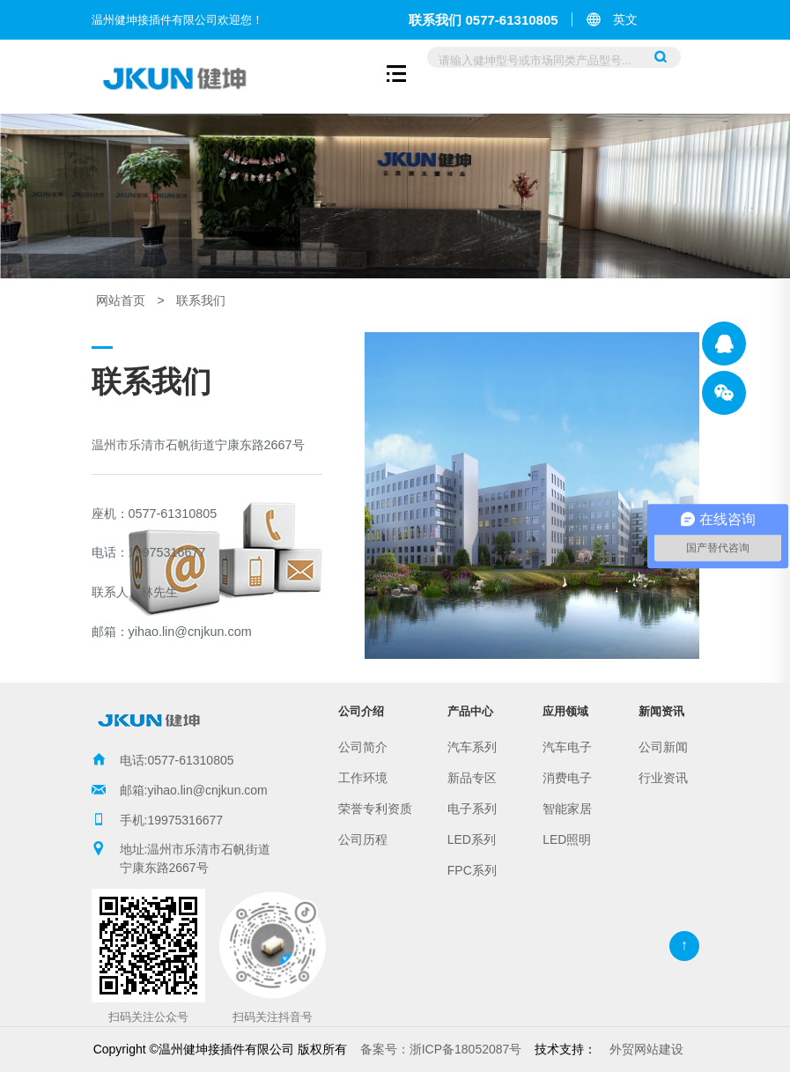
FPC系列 (472, 870)
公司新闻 (663, 747)
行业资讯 (663, 778)
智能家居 (567, 809)
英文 (625, 19)
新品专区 (472, 778)
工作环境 (363, 778)
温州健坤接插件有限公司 (724, 344)
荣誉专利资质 (375, 809)
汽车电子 (567, 747)
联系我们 (200, 300)
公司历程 (363, 839)
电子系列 (472, 809)
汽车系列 (472, 747)
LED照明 (567, 839)
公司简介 (363, 747)
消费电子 (567, 778)
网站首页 (120, 300)
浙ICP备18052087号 (441, 1049)
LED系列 (471, 839)
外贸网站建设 (646, 1049)
